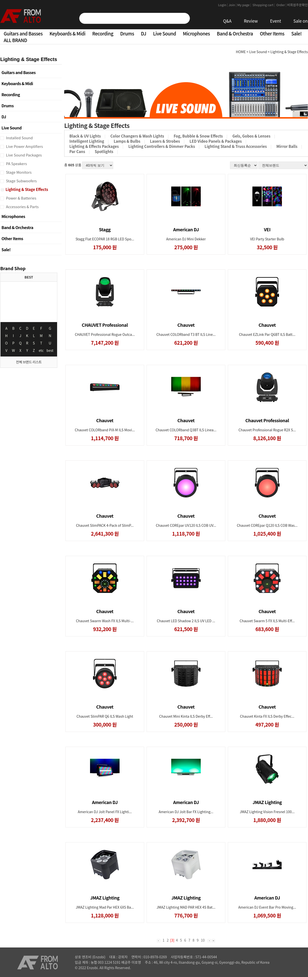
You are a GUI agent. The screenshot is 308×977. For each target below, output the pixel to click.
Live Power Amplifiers (24, 146)
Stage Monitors (18, 172)
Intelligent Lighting (86, 141)
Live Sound (164, 33)
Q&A (227, 21)
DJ (143, 33)
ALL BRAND (15, 40)
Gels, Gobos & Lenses (251, 136)
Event (275, 21)
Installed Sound (19, 137)
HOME (241, 51)
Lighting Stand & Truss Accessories (236, 146)
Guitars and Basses (23, 33)
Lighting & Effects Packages (94, 146)
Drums (127, 33)
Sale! (296, 33)
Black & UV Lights (85, 136)
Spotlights (104, 151)
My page (244, 4)
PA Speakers (16, 163)
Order (281, 4)
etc (41, 350)
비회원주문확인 (297, 4)
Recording (102, 33)
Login (223, 4)
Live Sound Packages (23, 154)
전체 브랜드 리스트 (29, 361)
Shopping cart (264, 4)
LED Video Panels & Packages (216, 141)
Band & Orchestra (235, 33)
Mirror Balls (286, 146)
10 (203, 940)
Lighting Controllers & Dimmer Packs (161, 146)
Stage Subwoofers (21, 180)
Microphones (196, 33)
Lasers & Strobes (165, 141)
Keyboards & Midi (67, 33)
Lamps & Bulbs (127, 141)
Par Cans (77, 151)
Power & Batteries (20, 198)
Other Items (272, 33)
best (49, 350)
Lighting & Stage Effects (26, 189)
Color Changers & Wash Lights (137, 136)
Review (251, 21)
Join (233, 4)
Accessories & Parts (22, 206)
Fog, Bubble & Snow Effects (198, 136)
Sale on (300, 21)
